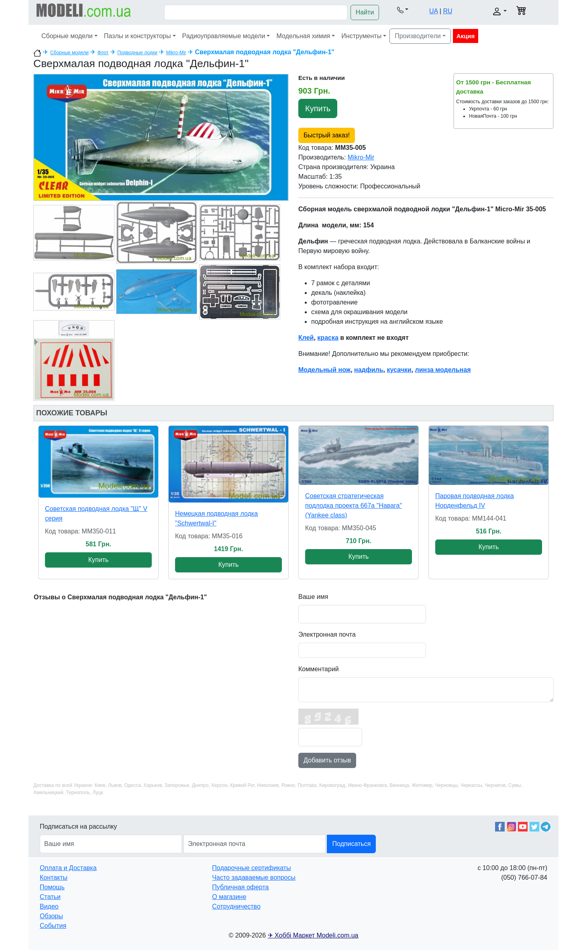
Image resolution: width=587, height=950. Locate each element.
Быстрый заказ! (327, 135)
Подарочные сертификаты (251, 867)
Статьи (50, 896)
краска (327, 337)
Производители (418, 36)
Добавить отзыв (327, 760)
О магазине (229, 896)
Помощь (52, 887)
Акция (466, 36)
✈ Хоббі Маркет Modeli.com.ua (313, 935)
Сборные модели (67, 36)
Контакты (53, 877)
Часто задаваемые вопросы (254, 877)
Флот (103, 52)
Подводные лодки (137, 52)
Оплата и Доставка (68, 867)
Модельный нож (324, 369)
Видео (49, 906)
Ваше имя (313, 596)
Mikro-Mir (176, 52)
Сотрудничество (236, 906)
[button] (402, 9)
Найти (365, 12)
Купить (317, 108)
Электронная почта (327, 634)
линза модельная (443, 369)
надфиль (368, 369)
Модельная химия (303, 36)
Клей (306, 337)
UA (433, 11)
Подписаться (351, 843)
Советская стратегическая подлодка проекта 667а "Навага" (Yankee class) (353, 505)
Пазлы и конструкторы (137, 36)
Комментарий (318, 669)
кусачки (399, 369)
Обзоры (51, 916)
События (53, 925)
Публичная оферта (240, 887)
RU (447, 11)
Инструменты (361, 36)
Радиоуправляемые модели (223, 36)
